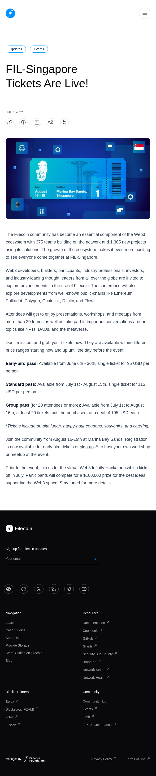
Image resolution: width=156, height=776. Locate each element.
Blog (9, 660)
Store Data (14, 638)
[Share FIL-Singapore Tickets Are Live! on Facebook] (23, 122)
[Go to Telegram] (69, 589)
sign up (89, 447)
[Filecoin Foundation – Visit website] (34, 759)
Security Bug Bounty (100, 654)
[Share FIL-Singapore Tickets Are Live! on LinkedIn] (37, 122)
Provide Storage (17, 645)
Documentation (96, 623)
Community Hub (94, 701)
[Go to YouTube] (84, 589)
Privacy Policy (104, 759)
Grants (90, 646)
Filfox (12, 717)
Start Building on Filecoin (24, 653)
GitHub (90, 638)
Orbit (89, 717)
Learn (10, 622)
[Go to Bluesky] (54, 589)
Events (90, 709)
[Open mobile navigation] (144, 13)
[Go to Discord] (23, 589)
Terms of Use (138, 759)
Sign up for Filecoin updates (26, 549)
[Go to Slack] (8, 589)
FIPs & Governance (99, 725)
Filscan (13, 725)
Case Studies (15, 630)
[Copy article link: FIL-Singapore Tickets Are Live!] (10, 122)
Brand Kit (92, 662)
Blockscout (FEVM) (22, 709)
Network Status (96, 670)
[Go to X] (38, 589)
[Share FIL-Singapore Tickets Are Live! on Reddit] (51, 122)
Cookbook (92, 631)
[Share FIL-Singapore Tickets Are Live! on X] (65, 122)
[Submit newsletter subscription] (94, 559)
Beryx (12, 701)
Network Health (96, 678)
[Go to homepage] (10, 13)
